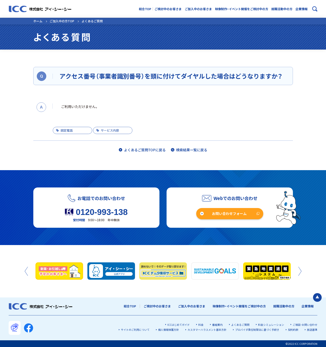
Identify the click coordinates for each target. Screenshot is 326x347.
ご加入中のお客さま (198, 9)
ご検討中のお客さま (168, 9)
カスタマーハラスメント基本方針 (207, 329)
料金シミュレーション (271, 324)
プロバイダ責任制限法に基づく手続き (257, 329)
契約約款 (293, 329)
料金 (201, 324)
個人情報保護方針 (168, 329)
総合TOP (145, 9)
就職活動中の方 (281, 9)
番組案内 (217, 324)
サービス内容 (110, 130)
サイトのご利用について (135, 329)
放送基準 (312, 329)
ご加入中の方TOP (62, 21)
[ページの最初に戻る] (317, 297)
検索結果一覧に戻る (191, 149)
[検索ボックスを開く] (314, 8)
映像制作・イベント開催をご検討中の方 (241, 9)
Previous (26, 271)
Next (300, 271)
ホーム (37, 21)
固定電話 (67, 130)
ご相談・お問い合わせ (305, 324)
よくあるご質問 (240, 324)
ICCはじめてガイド (178, 324)
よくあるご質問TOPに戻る (145, 149)
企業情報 (301, 9)
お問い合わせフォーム (229, 213)
